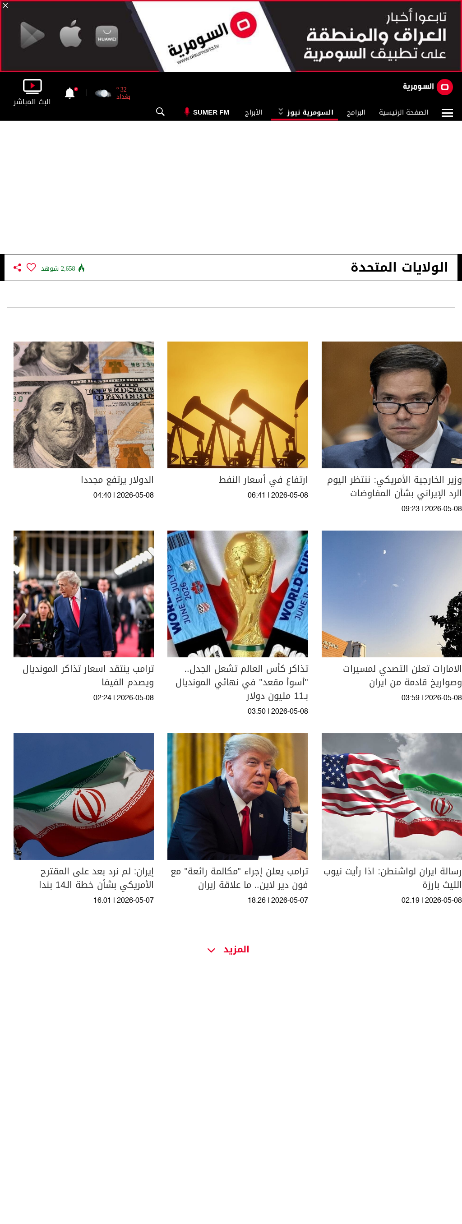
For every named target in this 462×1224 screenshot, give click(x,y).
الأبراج (253, 112)
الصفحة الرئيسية (403, 112)
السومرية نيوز (304, 112)
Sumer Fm (211, 112)
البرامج (356, 112)
